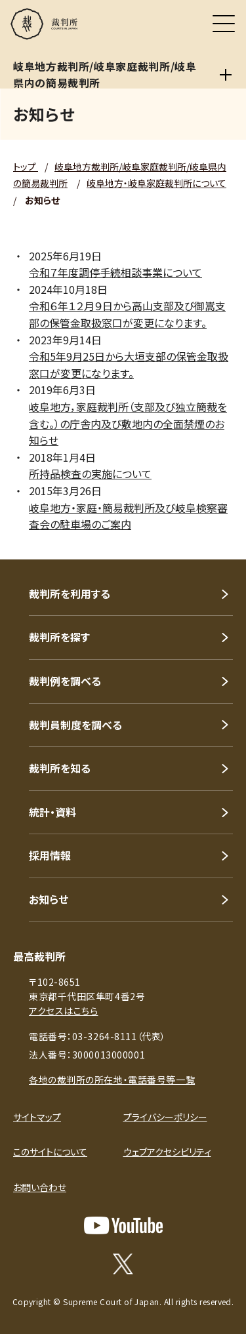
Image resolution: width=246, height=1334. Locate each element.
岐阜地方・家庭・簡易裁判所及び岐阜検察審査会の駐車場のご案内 (128, 516)
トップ (25, 166)
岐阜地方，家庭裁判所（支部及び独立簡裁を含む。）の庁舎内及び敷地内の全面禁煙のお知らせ (128, 423)
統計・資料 (52, 812)
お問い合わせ (39, 1187)
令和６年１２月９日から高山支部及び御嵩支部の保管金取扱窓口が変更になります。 (127, 314)
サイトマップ (37, 1116)
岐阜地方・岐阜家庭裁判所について (156, 183)
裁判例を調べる (65, 681)
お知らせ (48, 899)
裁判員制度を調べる (75, 725)
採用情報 (50, 855)
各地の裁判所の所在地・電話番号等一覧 (112, 1079)
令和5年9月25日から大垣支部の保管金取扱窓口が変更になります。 (128, 364)
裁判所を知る (60, 768)
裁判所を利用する (69, 593)
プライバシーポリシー (165, 1116)
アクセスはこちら (63, 1010)
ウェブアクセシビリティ (167, 1151)
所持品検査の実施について (90, 473)
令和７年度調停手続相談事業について (115, 272)
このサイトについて (50, 1151)
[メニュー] (224, 23)
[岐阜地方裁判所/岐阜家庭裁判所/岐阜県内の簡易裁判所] (226, 75)
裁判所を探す (59, 637)
